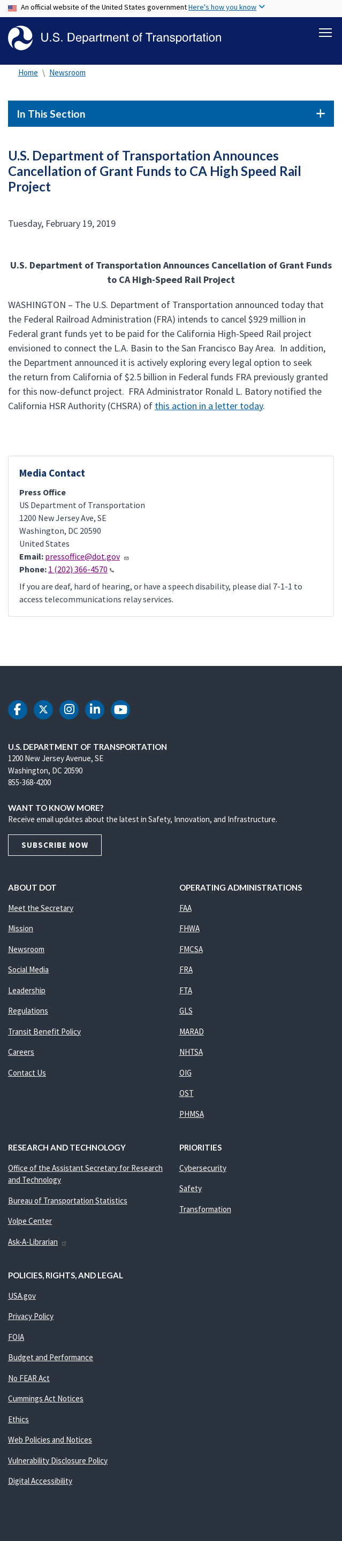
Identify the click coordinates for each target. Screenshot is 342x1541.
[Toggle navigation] (325, 33)
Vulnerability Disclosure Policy (58, 1463)
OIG (185, 1075)
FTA (185, 992)
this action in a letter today (209, 408)
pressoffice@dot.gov (87, 558)
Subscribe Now (54, 847)
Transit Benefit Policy (44, 1034)
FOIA (16, 1339)
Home (28, 75)
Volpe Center (30, 1223)
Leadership (26, 992)
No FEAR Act (29, 1380)
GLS (186, 1013)
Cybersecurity (202, 1170)
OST (186, 1095)
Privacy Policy (31, 1318)
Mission (20, 930)
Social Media (28, 972)
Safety (190, 1190)
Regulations (28, 1013)
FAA (185, 910)
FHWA (189, 930)
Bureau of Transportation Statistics (67, 1203)
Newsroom (67, 75)
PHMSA (191, 1116)
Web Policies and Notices (50, 1442)
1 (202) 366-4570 (81, 571)
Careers (21, 1054)
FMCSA (191, 951)
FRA (186, 972)
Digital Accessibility (40, 1483)
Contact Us (27, 1075)
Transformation (205, 1211)
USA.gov (22, 1298)
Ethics (18, 1421)
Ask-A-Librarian (37, 1244)
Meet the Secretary (40, 910)
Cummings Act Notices (45, 1401)
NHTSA (191, 1054)
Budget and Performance (50, 1359)
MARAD (191, 1034)
